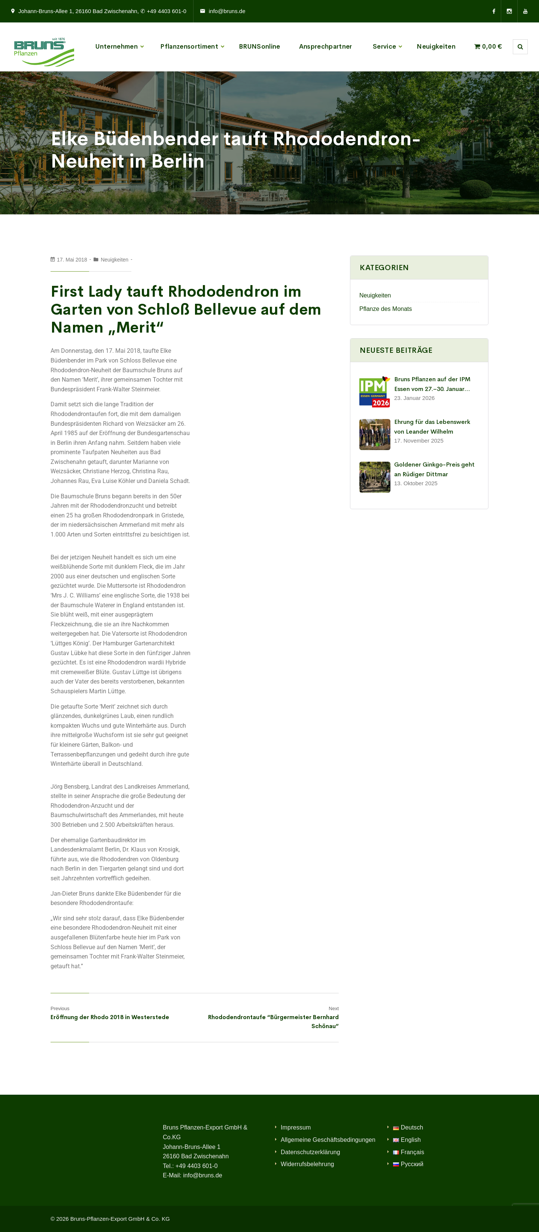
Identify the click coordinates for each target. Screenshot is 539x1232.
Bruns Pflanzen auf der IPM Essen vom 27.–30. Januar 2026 (432, 384)
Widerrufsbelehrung (307, 1164)
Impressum (296, 1127)
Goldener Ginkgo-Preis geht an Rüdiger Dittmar (434, 469)
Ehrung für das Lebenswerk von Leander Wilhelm (432, 426)
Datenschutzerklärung (310, 1152)
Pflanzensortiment (189, 47)
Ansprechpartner (325, 47)
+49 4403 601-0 (197, 1166)
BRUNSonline (259, 47)
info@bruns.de (227, 11)
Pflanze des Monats (385, 309)
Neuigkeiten (436, 47)
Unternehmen (116, 47)
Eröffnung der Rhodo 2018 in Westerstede (110, 1017)
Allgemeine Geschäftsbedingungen (328, 1140)
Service (384, 47)
